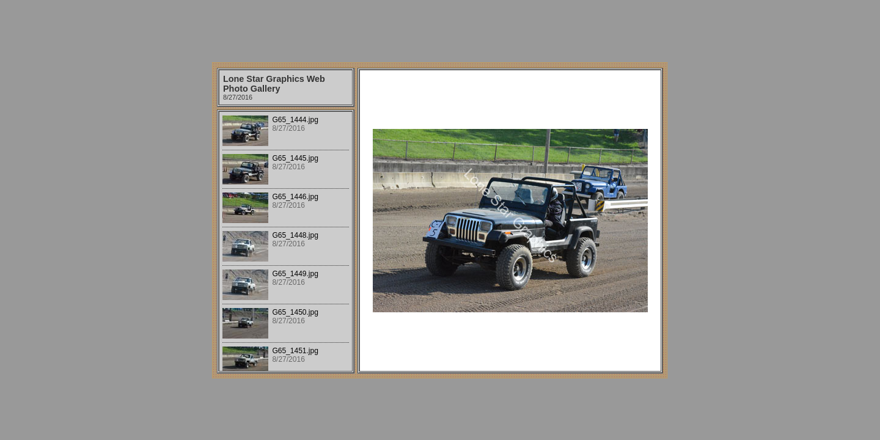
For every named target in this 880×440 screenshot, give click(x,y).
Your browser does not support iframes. (285, 241)
